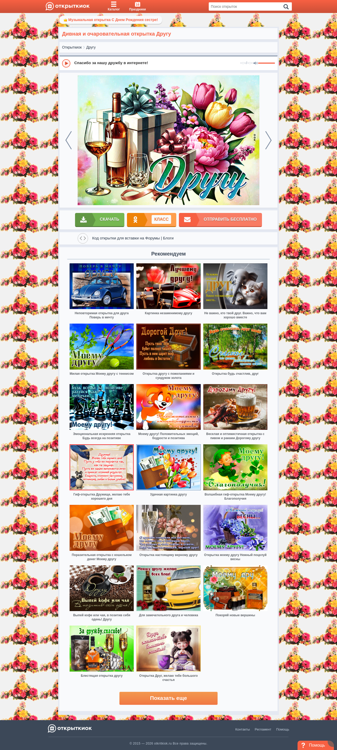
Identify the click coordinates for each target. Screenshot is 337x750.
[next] (268, 140)
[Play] (66, 63)
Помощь (282, 729)
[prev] (68, 140)
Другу (91, 47)
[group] (168, 63)
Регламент (263, 729)
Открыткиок (72, 47)
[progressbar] (266, 63)
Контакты (242, 729)
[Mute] (255, 63)
